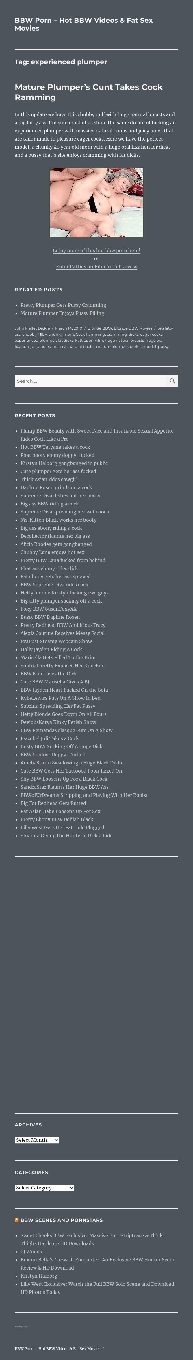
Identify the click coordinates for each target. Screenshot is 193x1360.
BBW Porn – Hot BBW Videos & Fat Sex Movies (58, 1348)
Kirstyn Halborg (39, 1276)
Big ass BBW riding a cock (50, 504)
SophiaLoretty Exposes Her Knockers (63, 665)
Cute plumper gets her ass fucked (58, 471)
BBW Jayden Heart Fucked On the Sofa (64, 690)
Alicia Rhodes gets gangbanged (56, 544)
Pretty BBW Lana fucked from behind (63, 560)
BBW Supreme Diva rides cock (54, 584)
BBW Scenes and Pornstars (62, 1220)
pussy (163, 346)
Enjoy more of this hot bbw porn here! (96, 250)
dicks (133, 334)
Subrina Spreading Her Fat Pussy (58, 706)
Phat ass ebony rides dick (49, 568)
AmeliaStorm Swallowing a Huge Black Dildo (71, 763)
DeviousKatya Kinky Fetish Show (58, 722)
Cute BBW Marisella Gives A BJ (55, 682)
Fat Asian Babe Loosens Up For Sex (61, 811)
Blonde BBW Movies (133, 328)
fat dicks (65, 340)
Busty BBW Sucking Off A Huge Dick (62, 746)
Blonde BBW (100, 328)
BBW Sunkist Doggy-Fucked (53, 754)
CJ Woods (31, 1251)
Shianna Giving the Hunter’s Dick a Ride (67, 835)
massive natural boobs (73, 346)
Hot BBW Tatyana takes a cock (55, 447)
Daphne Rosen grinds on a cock (56, 487)
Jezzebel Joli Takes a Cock (50, 738)
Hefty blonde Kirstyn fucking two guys (65, 593)
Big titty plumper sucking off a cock (61, 601)
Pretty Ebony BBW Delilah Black (57, 819)
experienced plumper (35, 340)
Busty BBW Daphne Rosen (50, 617)
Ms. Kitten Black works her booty (58, 520)
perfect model (143, 346)
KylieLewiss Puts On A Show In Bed (61, 698)
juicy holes (41, 346)
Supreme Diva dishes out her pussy (60, 495)
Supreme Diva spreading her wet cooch (65, 512)
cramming (117, 334)
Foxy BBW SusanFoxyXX (49, 609)
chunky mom (61, 334)
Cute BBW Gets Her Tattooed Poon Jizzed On (71, 771)
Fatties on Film (89, 340)
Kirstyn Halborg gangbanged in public (64, 463)
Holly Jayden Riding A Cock (51, 649)
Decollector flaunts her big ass (55, 536)
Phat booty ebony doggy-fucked (57, 455)
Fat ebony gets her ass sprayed (56, 576)
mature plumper (112, 346)
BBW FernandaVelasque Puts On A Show (66, 730)
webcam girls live (21, 1327)
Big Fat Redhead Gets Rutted (53, 803)
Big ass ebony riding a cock (51, 528)
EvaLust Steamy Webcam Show (56, 641)
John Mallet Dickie (32, 328)
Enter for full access (96, 266)
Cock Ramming (90, 334)
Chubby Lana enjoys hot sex (53, 552)
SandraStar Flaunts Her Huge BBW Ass (65, 787)
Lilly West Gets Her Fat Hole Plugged (62, 827)
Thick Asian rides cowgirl (49, 479)
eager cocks (151, 334)
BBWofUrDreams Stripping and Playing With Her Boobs (84, 795)
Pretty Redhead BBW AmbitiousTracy (63, 625)
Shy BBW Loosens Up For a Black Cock (64, 779)
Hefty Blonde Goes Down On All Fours (64, 714)
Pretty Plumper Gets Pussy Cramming (63, 305)
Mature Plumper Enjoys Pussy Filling (62, 313)
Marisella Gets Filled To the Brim (58, 657)
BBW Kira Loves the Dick (49, 674)
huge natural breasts (124, 340)
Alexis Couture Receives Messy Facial (63, 633)
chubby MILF (34, 334)
